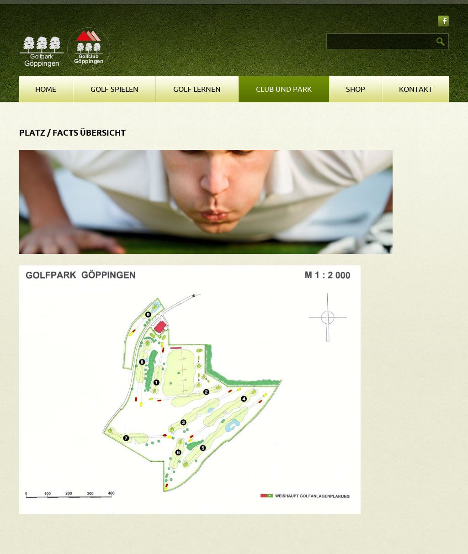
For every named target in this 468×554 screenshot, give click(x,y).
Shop (355, 89)
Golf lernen (197, 89)
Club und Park (284, 89)
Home (45, 89)
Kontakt (415, 89)
